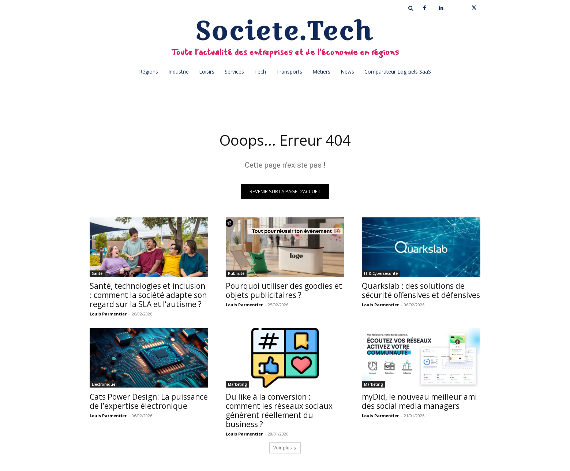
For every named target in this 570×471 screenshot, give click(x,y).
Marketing (237, 384)
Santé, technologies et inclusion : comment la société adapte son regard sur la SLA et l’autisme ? (148, 295)
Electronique (103, 384)
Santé (97, 273)
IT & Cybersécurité (381, 273)
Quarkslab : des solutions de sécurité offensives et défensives (421, 290)
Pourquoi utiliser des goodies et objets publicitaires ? (284, 290)
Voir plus (285, 448)
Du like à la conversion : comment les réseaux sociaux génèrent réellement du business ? (279, 410)
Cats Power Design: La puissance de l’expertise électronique (149, 401)
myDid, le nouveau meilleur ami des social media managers (419, 401)
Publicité (236, 273)
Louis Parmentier (108, 314)
